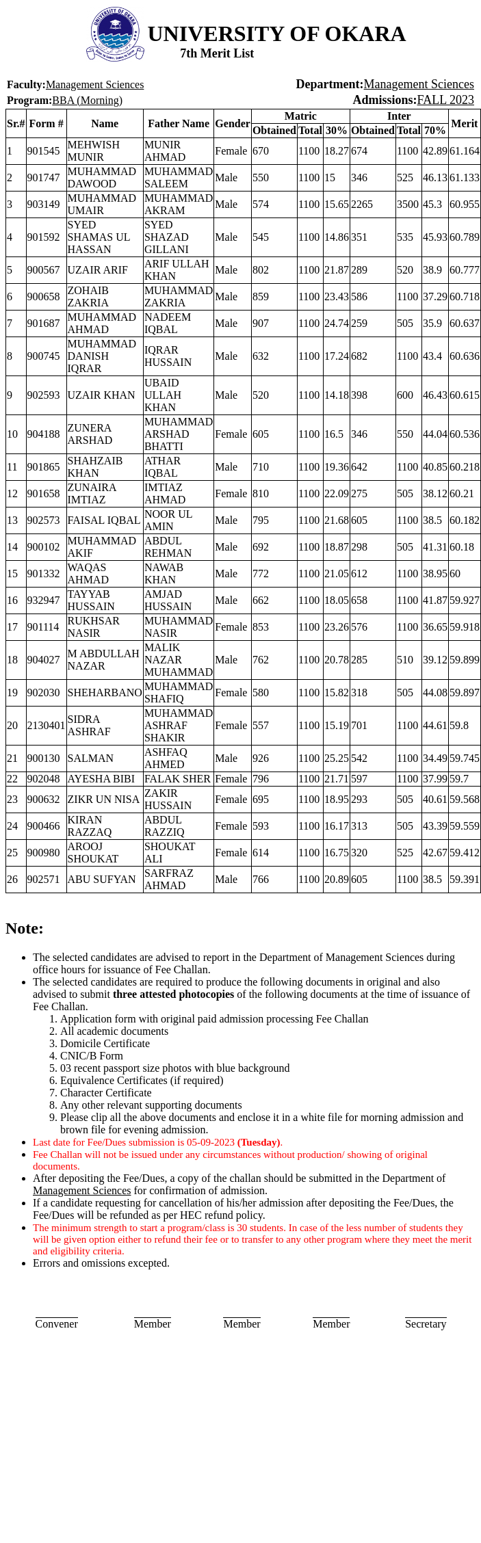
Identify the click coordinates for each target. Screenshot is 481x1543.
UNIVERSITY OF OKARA (277, 33)
